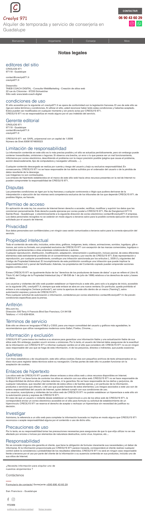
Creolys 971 (15, 18)
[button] (54, 41)
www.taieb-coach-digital (29, 94)
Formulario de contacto (19, 484)
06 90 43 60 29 (130, 18)
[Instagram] (132, 23)
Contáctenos (15, 475)
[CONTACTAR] (130, 11)
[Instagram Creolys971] (13, 499)
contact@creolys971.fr (17, 77)
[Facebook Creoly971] (8, 499)
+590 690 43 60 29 (57, 484)
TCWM (12, 505)
